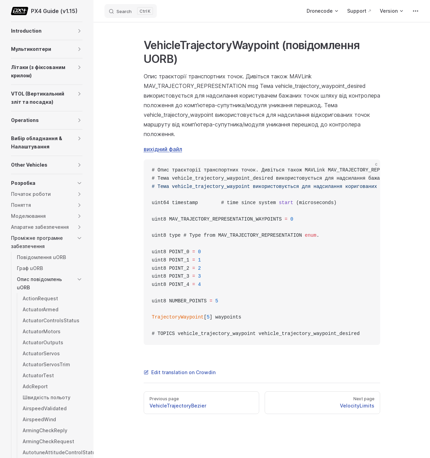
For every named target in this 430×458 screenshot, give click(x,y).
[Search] (130, 11)
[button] (79, 30)
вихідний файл (163, 149)
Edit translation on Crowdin (180, 372)
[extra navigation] (415, 11)
